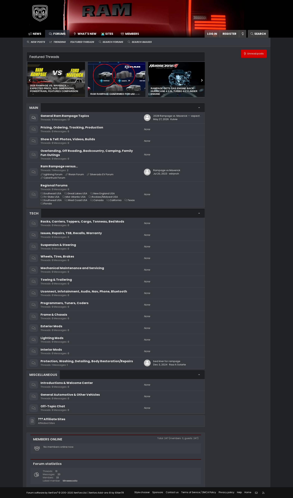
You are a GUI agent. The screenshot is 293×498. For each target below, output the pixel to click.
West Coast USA (77, 200)
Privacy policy (226, 492)
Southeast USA (52, 193)
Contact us (172, 492)
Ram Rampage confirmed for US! (113, 94)
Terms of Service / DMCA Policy (198, 492)
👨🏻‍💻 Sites (107, 34)
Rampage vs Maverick (166, 170)
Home (247, 492)
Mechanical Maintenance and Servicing (72, 268)
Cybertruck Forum (54, 178)
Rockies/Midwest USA (105, 197)
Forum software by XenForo (57, 492)
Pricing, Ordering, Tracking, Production (72, 127)
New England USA (104, 193)
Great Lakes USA (77, 193)
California (115, 200)
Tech (33, 213)
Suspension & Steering (58, 245)
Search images (142, 42)
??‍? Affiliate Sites (51, 419)
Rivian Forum (76, 174)
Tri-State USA (51, 197)
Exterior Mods (51, 326)
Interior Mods (51, 349)
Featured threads (82, 42)
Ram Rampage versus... (59, 166)
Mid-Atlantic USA (76, 197)
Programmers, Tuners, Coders (64, 303)
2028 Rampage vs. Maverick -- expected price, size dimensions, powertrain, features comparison (54, 88)
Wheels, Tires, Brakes (57, 256)
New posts (38, 42)
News (37, 34)
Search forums (112, 42)
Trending (59, 42)
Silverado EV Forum (101, 174)
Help (239, 492)
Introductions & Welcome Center (67, 383)
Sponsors (157, 492)
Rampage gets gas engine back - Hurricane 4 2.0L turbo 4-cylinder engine (174, 91)
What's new (87, 34)
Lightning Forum (53, 174)
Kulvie (174, 119)
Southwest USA (53, 200)
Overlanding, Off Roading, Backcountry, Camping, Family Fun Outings (87, 153)
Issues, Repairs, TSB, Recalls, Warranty (71, 233)
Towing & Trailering (56, 280)
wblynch (174, 173)
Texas (131, 200)
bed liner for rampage (166, 361)
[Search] (258, 34)
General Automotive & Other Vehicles (70, 395)
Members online (47, 439)
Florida (48, 203)
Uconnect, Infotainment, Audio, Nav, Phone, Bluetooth (84, 291)
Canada (98, 200)
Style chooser (142, 492)
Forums (59, 34)
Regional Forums (54, 185)
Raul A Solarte (177, 364)
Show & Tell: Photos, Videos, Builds (68, 139)
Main (33, 107)
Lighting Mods (52, 338)
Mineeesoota (70, 480)
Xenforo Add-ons (106, 492)
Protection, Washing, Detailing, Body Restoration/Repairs (87, 361)
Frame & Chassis (54, 314)
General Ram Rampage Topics (65, 116)
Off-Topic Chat (53, 406)
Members (132, 34)
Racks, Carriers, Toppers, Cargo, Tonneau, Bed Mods (82, 221)
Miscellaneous (43, 374)
